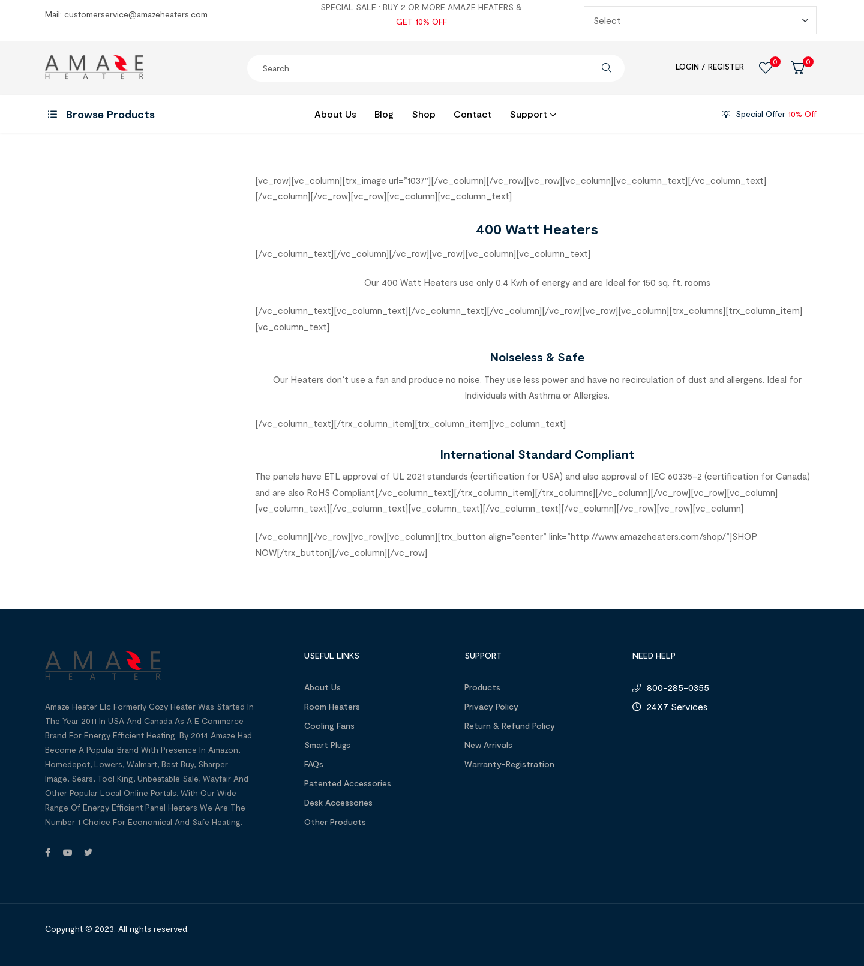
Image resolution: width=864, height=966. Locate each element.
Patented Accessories (347, 783)
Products (482, 687)
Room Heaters (332, 706)
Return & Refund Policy (509, 725)
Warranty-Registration (509, 764)
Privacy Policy (491, 706)
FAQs (313, 764)
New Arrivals (488, 745)
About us (322, 687)
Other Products (335, 822)
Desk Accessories (338, 802)
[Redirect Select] (700, 20)
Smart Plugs (327, 745)
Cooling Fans (329, 725)
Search (607, 68)
